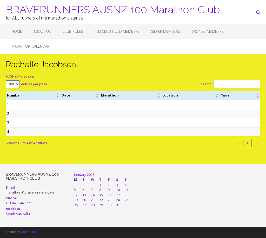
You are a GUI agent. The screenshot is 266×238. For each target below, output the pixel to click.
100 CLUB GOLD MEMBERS (117, 31)
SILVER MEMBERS (165, 31)
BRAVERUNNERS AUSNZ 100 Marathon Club (113, 9)
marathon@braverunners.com (30, 192)
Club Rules (72, 31)
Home (16, 31)
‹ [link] (238, 143)
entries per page (34, 84)
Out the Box (29, 232)
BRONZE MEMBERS (207, 31)
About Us (42, 31)
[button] (57, 95)
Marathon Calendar (30, 46)
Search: (206, 84)
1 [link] (247, 143)
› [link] (256, 143)
